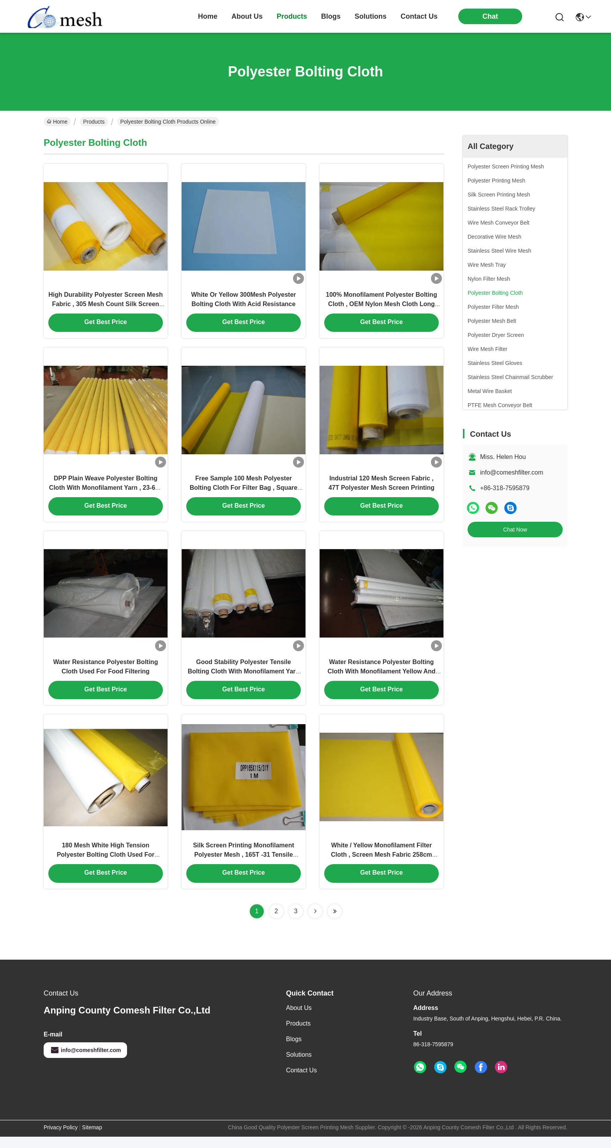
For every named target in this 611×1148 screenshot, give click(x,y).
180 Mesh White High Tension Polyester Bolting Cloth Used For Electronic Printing (106, 865)
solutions (371, 16)
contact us (419, 16)
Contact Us (301, 1081)
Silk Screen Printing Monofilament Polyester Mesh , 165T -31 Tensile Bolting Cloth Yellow (243, 865)
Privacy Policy (61, 1139)
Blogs (294, 1050)
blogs (331, 16)
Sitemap (92, 1139)
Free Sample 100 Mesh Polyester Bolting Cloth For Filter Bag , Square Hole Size (243, 492)
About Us (299, 1019)
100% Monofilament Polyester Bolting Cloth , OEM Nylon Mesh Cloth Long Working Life (381, 306)
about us (247, 16)
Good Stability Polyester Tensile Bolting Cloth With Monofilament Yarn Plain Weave (244, 679)
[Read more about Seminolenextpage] (315, 923)
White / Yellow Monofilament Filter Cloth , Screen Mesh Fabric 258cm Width (381, 865)
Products (93, 122)
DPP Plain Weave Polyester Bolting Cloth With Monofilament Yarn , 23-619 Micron (105, 492)
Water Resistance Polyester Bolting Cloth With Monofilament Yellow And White (381, 679)
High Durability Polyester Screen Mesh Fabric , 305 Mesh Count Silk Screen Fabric (105, 306)
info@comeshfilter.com (511, 472)
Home (207, 16)
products (292, 16)
